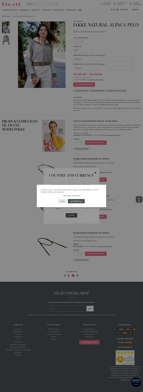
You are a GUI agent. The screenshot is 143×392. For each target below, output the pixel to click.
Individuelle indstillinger (71, 195)
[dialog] (71, 196)
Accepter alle (76, 201)
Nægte (62, 201)
